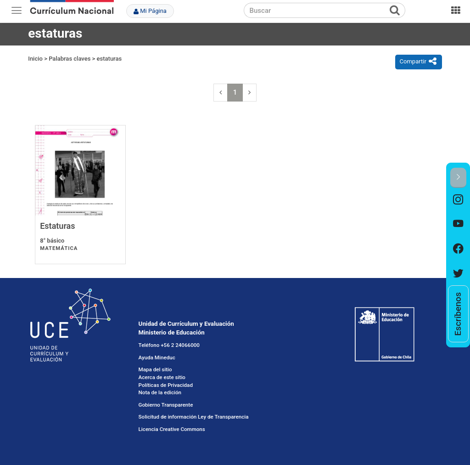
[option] (458, 200)
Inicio (35, 58)
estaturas (109, 58)
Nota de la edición (160, 392)
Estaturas (57, 226)
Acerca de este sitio (162, 377)
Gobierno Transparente (166, 405)
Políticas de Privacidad (166, 385)
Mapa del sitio (155, 369)
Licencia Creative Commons (172, 429)
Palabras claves (69, 58)
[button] (458, 177)
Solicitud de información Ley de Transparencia (194, 417)
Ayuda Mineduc (157, 357)
